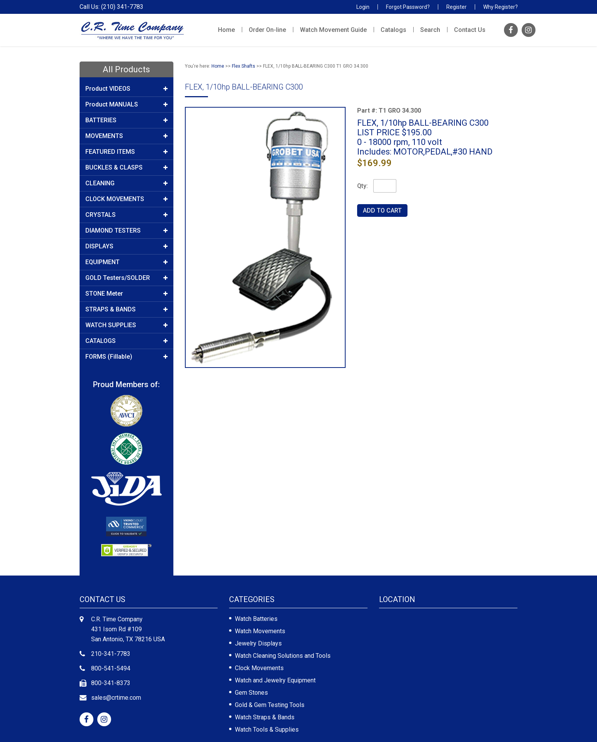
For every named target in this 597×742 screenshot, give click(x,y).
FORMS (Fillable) (126, 356)
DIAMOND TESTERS (126, 230)
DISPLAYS (126, 246)
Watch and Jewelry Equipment (275, 680)
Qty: (362, 186)
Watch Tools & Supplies (267, 729)
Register (456, 7)
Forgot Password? (408, 7)
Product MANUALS (126, 104)
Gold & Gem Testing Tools (269, 705)
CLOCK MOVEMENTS (126, 199)
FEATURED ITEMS (126, 152)
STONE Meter (126, 293)
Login (362, 7)
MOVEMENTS (126, 136)
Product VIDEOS (126, 88)
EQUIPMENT (126, 262)
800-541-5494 (110, 668)
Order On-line (267, 29)
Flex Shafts (243, 66)
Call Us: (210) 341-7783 (111, 7)
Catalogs (393, 29)
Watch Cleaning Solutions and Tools (283, 655)
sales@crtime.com (116, 697)
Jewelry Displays (258, 643)
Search (430, 29)
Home (226, 29)
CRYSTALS (126, 215)
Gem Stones (251, 692)
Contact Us (470, 29)
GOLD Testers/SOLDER (126, 278)
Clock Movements (259, 668)
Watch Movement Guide (333, 29)
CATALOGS (126, 341)
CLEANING (126, 183)
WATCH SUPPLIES (126, 325)
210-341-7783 (110, 653)
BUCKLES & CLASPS (126, 167)
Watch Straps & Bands (264, 717)
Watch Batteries (256, 618)
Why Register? (500, 7)
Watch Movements (260, 631)
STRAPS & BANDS (126, 309)
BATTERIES (126, 120)
